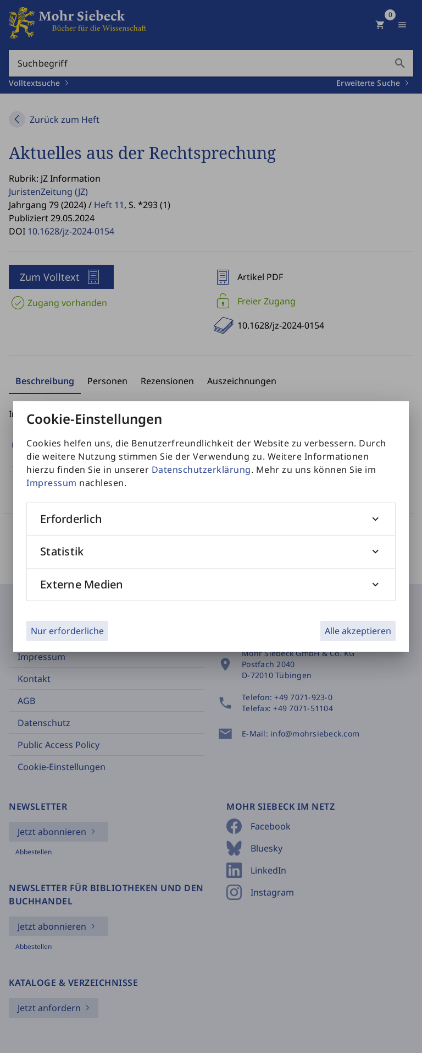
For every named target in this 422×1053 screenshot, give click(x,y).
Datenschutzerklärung (201, 469)
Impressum (51, 483)
